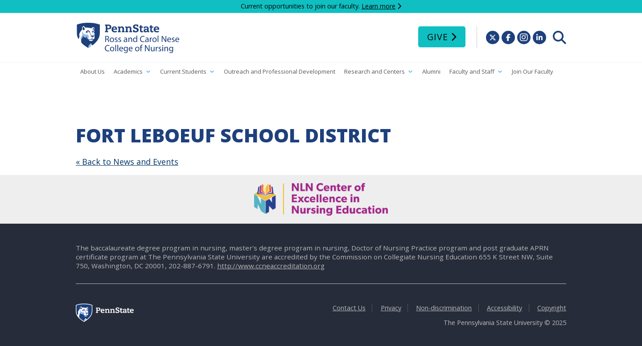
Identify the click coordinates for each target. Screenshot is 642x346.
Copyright (551, 308)
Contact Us (349, 308)
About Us (92, 71)
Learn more (378, 6)
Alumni (431, 71)
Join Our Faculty (532, 71)
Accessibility (504, 308)
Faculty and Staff (476, 71)
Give (437, 37)
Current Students (187, 71)
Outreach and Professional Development (279, 71)
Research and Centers (378, 71)
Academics (132, 71)
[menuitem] (559, 37)
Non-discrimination (444, 308)
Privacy (391, 308)
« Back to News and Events (127, 161)
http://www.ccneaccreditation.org (271, 265)
